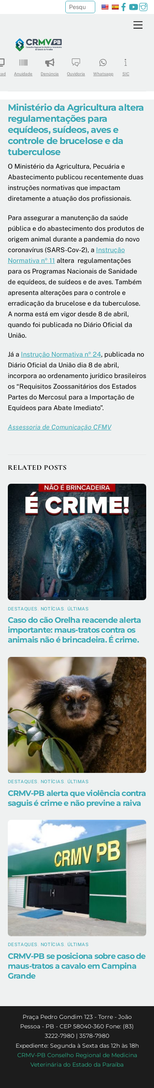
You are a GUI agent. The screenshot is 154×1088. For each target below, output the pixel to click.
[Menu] (138, 25)
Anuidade (23, 64)
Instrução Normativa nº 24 (61, 354)
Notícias (52, 609)
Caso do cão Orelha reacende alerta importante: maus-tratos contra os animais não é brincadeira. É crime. (74, 630)
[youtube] (133, 5)
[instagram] (143, 5)
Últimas (78, 609)
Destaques (23, 609)
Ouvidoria (76, 64)
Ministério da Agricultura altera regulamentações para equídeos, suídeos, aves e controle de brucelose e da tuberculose (76, 130)
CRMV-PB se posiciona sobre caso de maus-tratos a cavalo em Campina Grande (77, 966)
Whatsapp (103, 64)
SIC (126, 64)
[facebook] (123, 5)
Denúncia (50, 64)
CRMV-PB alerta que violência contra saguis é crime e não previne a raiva (77, 798)
